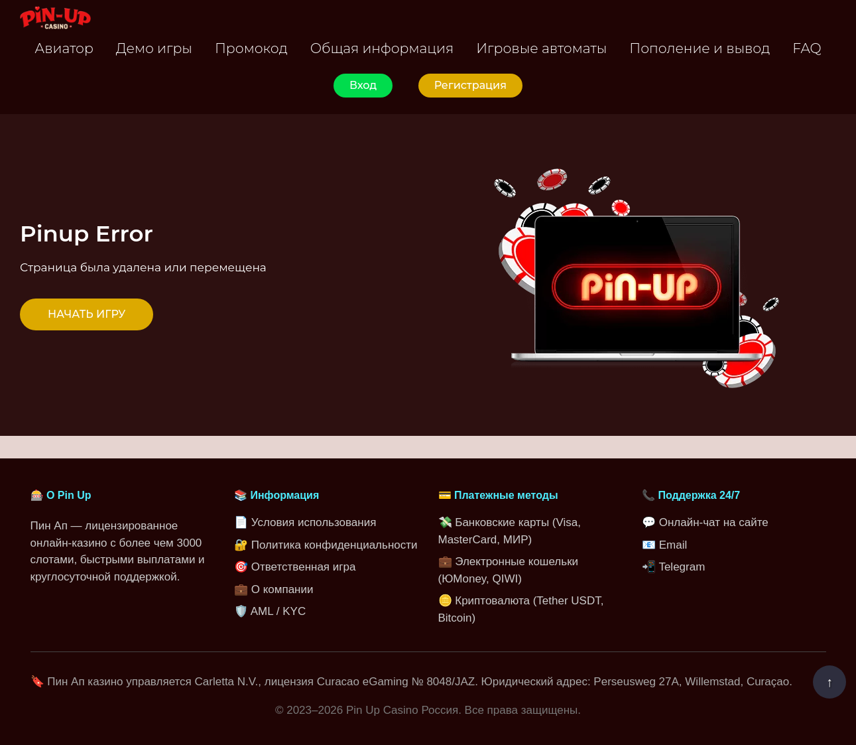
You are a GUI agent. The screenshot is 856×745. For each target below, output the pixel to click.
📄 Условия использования (305, 522)
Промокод (251, 48)
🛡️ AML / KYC (270, 611)
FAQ (806, 48)
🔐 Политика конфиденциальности (326, 545)
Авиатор (63, 48)
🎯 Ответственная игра (294, 567)
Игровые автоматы (541, 48)
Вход (363, 85)
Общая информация (382, 48)
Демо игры (154, 48)
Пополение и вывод (699, 48)
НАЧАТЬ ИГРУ (86, 314)
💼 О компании (273, 589)
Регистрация (470, 85)
